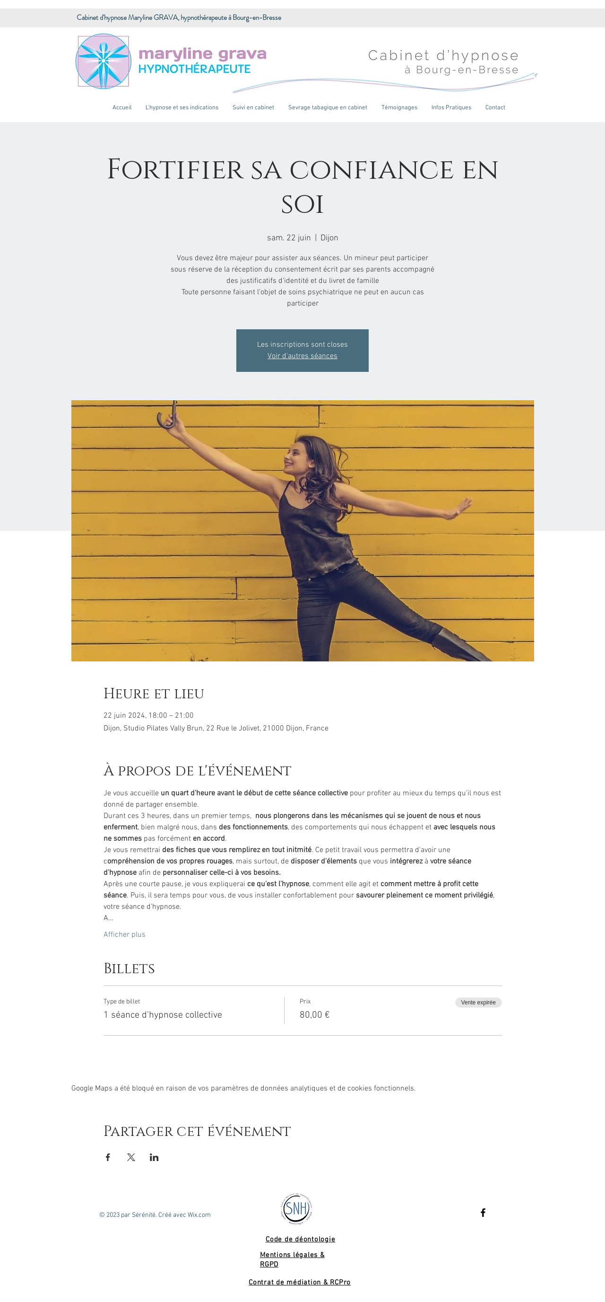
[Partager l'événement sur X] (131, 1157)
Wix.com (199, 1215)
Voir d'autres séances (302, 356)
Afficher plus (125, 935)
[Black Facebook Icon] (483, 1212)
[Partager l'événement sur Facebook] (108, 1157)
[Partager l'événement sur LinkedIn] (154, 1157)
